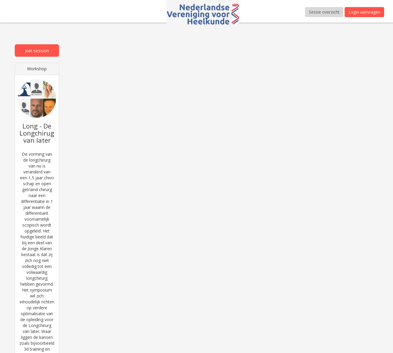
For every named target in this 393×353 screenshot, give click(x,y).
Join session (37, 50)
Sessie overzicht (324, 12)
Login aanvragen (364, 12)
